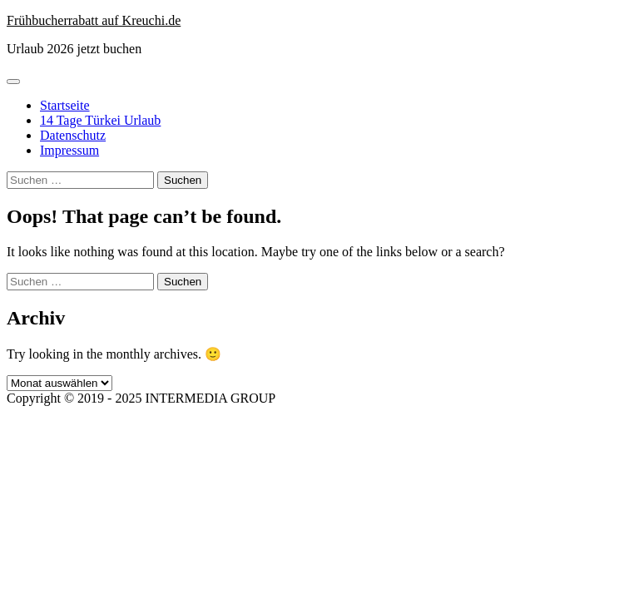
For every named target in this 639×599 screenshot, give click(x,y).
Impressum (69, 150)
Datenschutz (73, 135)
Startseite (65, 105)
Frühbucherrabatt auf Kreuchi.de (94, 20)
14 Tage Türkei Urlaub (100, 120)
